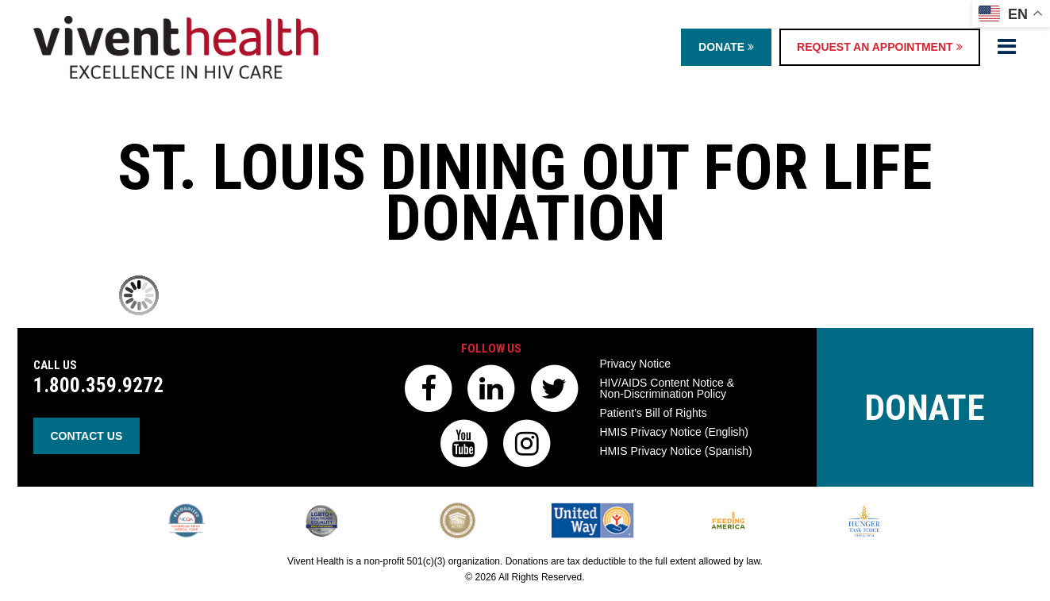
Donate (726, 46)
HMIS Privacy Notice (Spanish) (676, 451)
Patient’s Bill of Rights (653, 412)
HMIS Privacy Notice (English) (674, 432)
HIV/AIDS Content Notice (667, 388)
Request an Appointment (879, 46)
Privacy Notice (635, 363)
